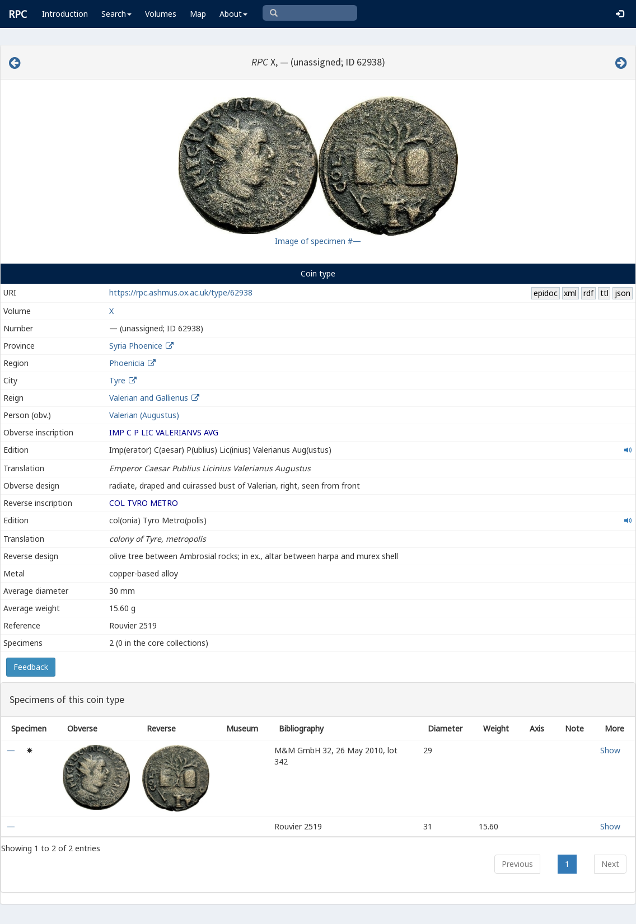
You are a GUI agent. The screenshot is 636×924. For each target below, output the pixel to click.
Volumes (160, 13)
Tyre (117, 380)
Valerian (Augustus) (144, 415)
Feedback (30, 667)
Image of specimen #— (318, 241)
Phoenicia (126, 363)
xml (570, 293)
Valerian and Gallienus (148, 397)
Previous (517, 864)
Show (610, 750)
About (233, 13)
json (622, 293)
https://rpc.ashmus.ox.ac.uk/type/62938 (180, 292)
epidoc (546, 293)
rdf (588, 293)
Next (610, 864)
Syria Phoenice (135, 345)
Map (198, 13)
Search (116, 13)
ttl (604, 293)
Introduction (65, 13)
